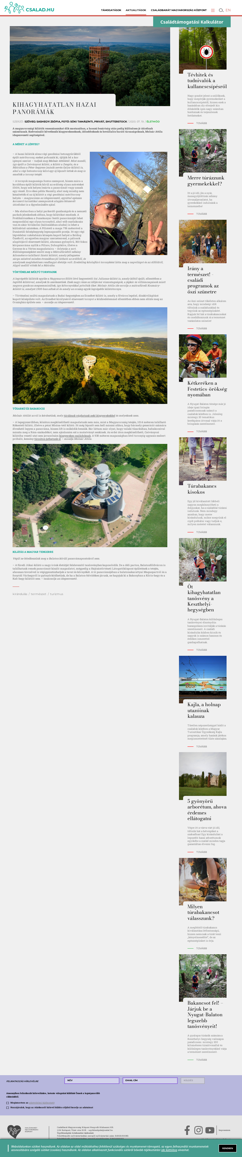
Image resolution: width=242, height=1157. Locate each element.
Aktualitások (136, 10)
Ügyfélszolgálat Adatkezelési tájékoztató (75, 1133)
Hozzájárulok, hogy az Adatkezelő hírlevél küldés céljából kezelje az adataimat (51, 1107)
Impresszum (224, 1130)
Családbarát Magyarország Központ (179, 10)
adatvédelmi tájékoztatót (42, 1102)
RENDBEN (227, 1148)
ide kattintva (169, 1150)
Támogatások (111, 10)
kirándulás (20, 594)
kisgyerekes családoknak (75, 435)
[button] (213, 10)
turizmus (56, 594)
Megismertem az (32, 1102)
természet (38, 594)
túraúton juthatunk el (47, 438)
